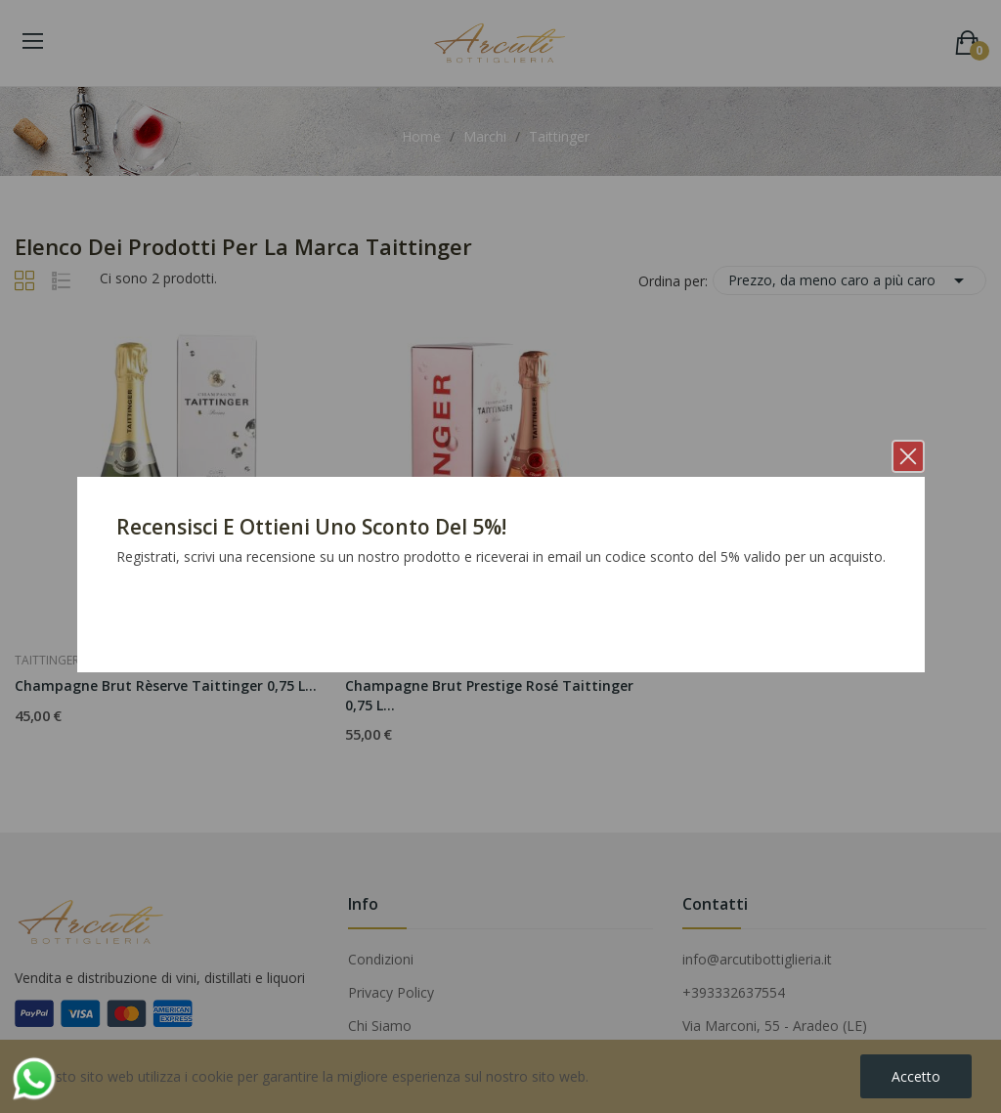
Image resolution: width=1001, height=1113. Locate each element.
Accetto (916, 1076)
